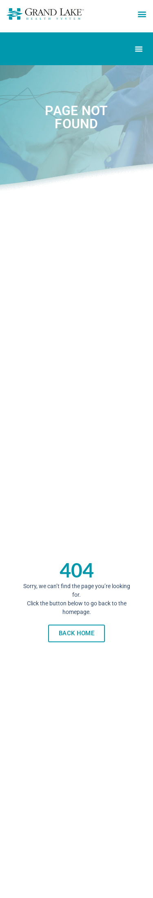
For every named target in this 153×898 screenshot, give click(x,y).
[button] (141, 13)
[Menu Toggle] (139, 49)
